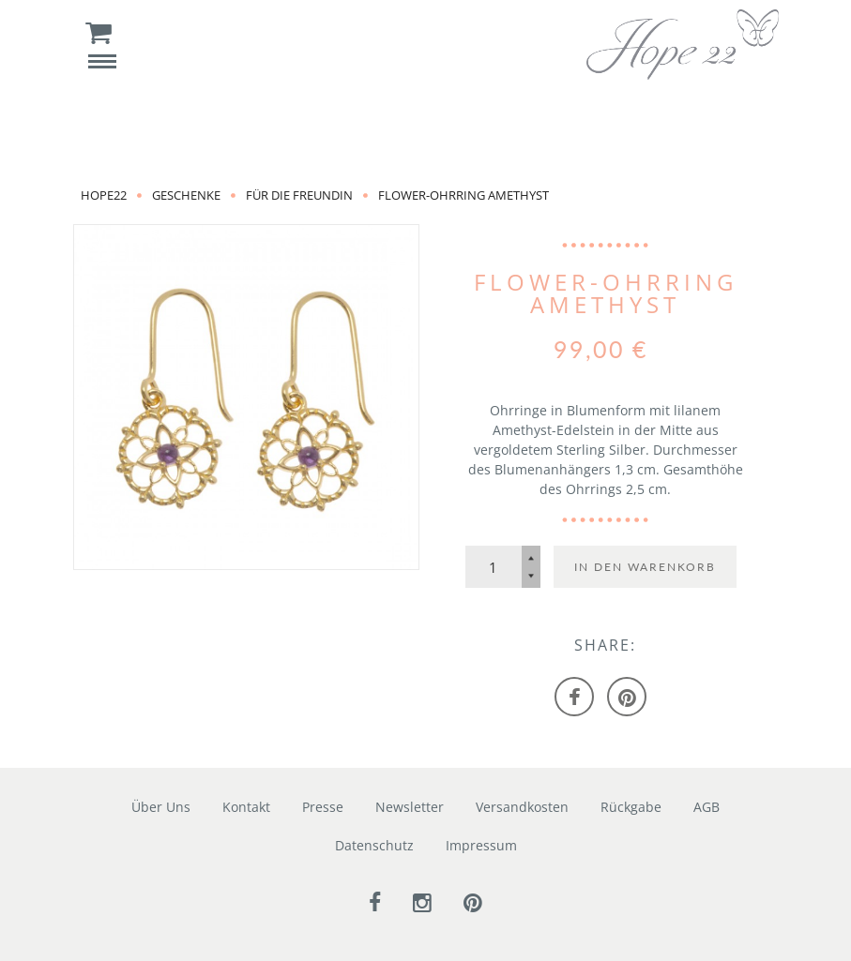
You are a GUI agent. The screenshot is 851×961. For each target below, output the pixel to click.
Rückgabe (630, 807)
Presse (322, 807)
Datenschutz (374, 845)
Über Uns (160, 807)
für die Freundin (299, 195)
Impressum (481, 845)
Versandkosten (522, 807)
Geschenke (186, 195)
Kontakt (246, 807)
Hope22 (104, 195)
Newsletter (409, 807)
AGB (706, 807)
